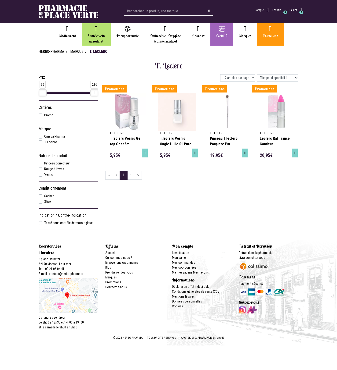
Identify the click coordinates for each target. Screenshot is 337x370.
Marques (111, 277)
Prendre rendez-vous (119, 272)
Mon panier (179, 258)
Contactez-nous (116, 287)
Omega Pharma (54, 136)
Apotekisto (202, 337)
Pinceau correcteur (57, 163)
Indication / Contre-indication (62, 215)
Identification (180, 253)
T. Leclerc (50, 142)
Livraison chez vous (252, 258)
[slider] (43, 92)
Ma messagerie (182, 272)
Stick (47, 201)
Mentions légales (183, 296)
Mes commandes (183, 262)
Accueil (110, 253)
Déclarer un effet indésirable (190, 286)
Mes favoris (201, 272)
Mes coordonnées (184, 267)
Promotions (113, 282)
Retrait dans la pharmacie (255, 253)
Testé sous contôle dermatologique (68, 223)
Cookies (177, 306)
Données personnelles (187, 301)
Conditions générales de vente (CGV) (196, 291)
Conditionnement (52, 188)
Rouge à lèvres (54, 169)
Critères (45, 107)
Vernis (48, 174)
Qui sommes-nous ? (118, 258)
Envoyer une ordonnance (121, 262)
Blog (108, 267)
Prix (42, 77)
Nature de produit (53, 155)
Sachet (49, 196)
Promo (48, 115)
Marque (76, 51)
